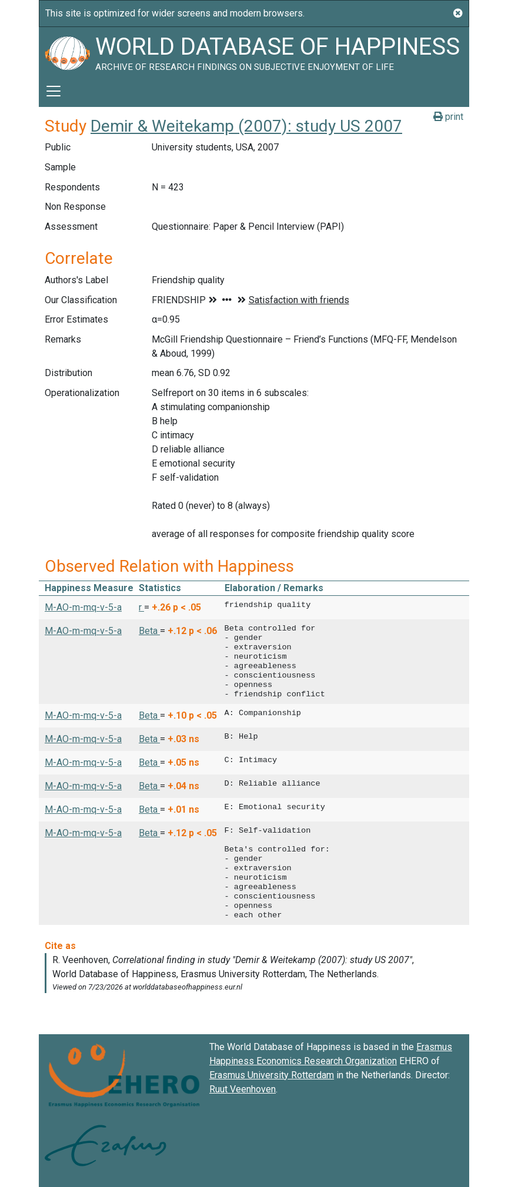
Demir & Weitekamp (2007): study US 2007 (246, 126)
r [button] (141, 607)
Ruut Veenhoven (242, 1089)
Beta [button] (149, 630)
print (448, 116)
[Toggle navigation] (53, 91)
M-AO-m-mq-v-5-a (83, 607)
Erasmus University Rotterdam (271, 1075)
